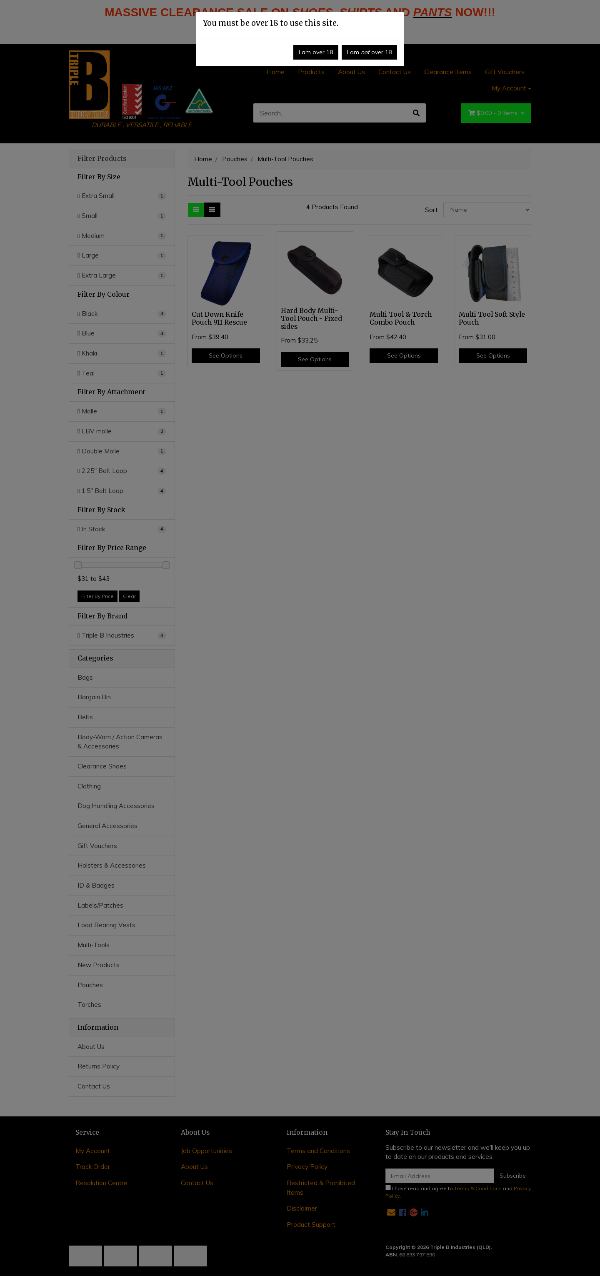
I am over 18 (316, 52)
